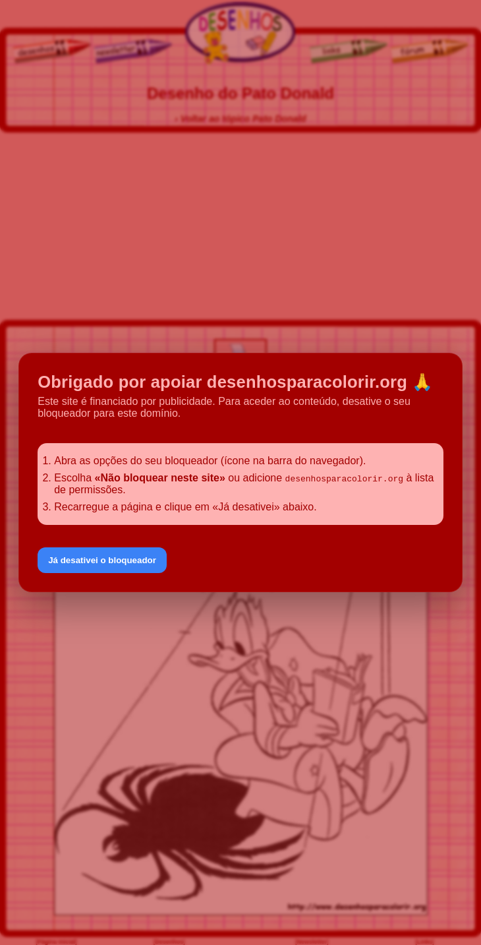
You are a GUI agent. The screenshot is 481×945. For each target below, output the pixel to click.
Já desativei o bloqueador (102, 560)
